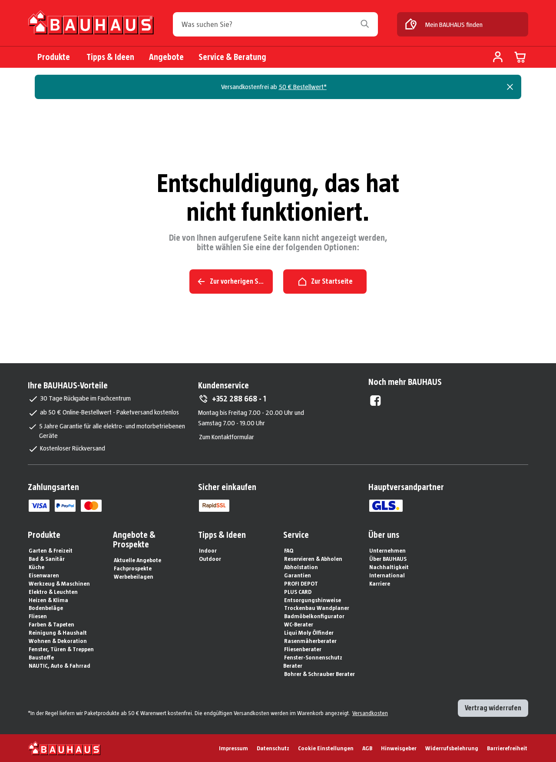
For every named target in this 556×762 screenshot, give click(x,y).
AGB (367, 748)
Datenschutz (273, 748)
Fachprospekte (133, 568)
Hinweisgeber (399, 748)
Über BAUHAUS (388, 558)
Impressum (233, 748)
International (387, 575)
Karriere (379, 583)
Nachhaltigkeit (389, 566)
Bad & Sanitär (47, 558)
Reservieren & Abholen (313, 558)
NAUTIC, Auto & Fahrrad (59, 665)
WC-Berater (298, 624)
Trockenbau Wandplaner (316, 607)
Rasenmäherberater (310, 640)
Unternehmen (387, 550)
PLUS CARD (297, 591)
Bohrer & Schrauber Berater (319, 673)
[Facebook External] (375, 401)
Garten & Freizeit (51, 550)
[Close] (510, 87)
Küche (36, 566)
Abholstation (301, 566)
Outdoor (210, 558)
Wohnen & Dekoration (58, 640)
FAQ (288, 550)
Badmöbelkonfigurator (314, 616)
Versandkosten (370, 712)
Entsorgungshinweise (312, 599)
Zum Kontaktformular (226, 437)
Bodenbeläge (46, 607)
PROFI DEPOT (301, 583)
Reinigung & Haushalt (58, 632)
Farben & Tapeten (51, 624)
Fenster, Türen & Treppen (61, 649)
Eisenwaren (44, 575)
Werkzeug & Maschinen (59, 583)
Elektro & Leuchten (53, 591)
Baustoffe (41, 657)
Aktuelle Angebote (137, 560)
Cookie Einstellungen (326, 748)
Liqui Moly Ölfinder (309, 632)
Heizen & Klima (48, 599)
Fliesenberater (302, 649)
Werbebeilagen (133, 576)
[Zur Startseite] (91, 25)
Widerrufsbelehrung (451, 748)
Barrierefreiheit (507, 748)
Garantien (297, 575)
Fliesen (38, 616)
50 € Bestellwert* (303, 86)
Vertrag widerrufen (493, 708)
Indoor (208, 550)
